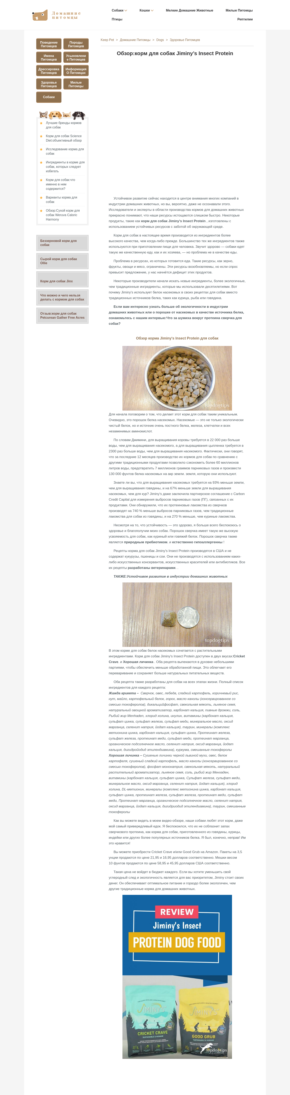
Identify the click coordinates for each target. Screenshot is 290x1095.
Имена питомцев (49, 57)
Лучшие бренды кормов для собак (64, 125)
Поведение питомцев (49, 44)
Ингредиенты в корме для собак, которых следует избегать (65, 167)
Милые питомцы (239, 10)
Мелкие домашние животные (189, 10)
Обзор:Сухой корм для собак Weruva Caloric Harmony (63, 215)
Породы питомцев (76, 44)
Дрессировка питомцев (48, 71)
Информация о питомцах (76, 71)
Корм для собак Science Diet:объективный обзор (64, 138)
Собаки (117, 10)
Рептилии (245, 19)
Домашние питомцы (135, 40)
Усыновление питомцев (76, 57)
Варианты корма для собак (61, 200)
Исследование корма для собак (65, 151)
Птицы (117, 19)
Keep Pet (107, 40)
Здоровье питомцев (49, 84)
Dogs (160, 40)
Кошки (145, 10)
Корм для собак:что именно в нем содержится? (60, 184)
